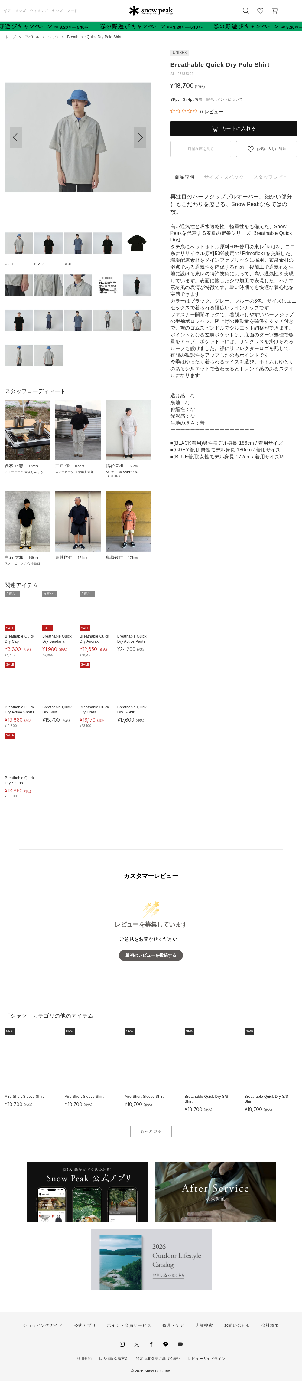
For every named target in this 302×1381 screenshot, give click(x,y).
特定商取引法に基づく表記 (158, 1358)
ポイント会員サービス (129, 1325)
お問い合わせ (237, 1325)
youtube (180, 1344)
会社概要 (270, 1325)
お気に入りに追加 (272, 149)
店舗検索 (204, 1325)
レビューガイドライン (206, 1358)
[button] (140, 137)
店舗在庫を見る (201, 149)
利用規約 (84, 1358)
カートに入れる (238, 128)
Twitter (136, 1344)
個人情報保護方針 (114, 1358)
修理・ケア (173, 1325)
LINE (165, 1344)
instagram (122, 1344)
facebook (151, 1344)
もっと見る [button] (151, 1131)
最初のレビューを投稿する (150, 955)
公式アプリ (85, 1325)
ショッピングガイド (43, 1325)
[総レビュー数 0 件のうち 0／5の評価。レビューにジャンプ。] (196, 111)
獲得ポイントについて (224, 99)
